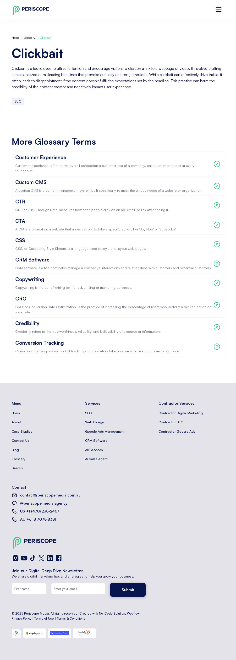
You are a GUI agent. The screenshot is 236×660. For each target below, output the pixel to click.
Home (15, 37)
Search (17, 468)
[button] (218, 9)
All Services (94, 450)
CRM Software (96, 440)
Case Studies (22, 431)
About (16, 422)
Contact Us (20, 440)
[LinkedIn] (50, 558)
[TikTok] (33, 558)
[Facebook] (58, 558)
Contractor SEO (171, 422)
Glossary (29, 37)
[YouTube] (24, 558)
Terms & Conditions (71, 618)
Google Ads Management (105, 431)
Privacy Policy (21, 618)
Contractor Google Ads (177, 431)
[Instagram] (15, 558)
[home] (31, 9)
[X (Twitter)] (41, 558)
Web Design (94, 422)
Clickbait (45, 37)
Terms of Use (44, 618)
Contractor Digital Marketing (181, 413)
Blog (15, 450)
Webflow (133, 613)
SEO (88, 413)
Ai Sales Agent (96, 459)
